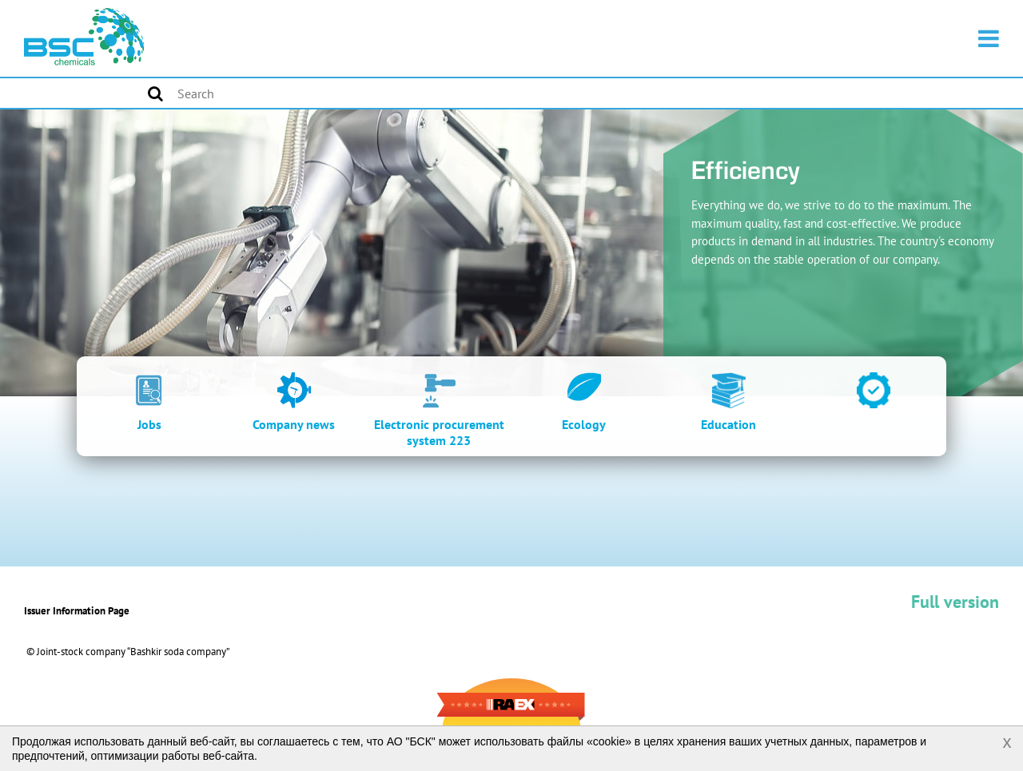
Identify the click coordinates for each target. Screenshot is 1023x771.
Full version (955, 601)
